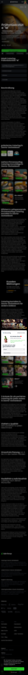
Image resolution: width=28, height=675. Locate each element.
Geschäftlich (7, 353)
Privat (5, 349)
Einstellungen (14, 672)
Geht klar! (14, 669)
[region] (14, 666)
